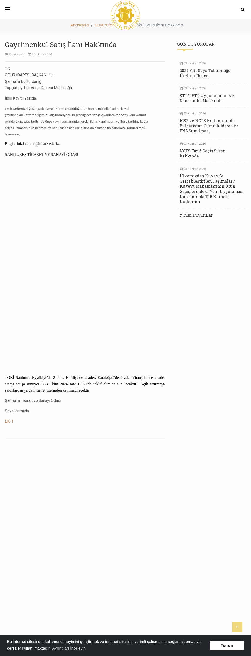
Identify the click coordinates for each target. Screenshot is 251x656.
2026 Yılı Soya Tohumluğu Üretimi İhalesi (205, 73)
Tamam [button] (227, 645)
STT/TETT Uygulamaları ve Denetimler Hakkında (207, 98)
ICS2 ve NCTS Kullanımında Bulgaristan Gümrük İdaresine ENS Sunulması (209, 125)
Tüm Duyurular (198, 215)
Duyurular (104, 25)
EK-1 (9, 421)
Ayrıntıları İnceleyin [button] (69, 648)
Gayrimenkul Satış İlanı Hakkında (61, 44)
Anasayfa (79, 25)
